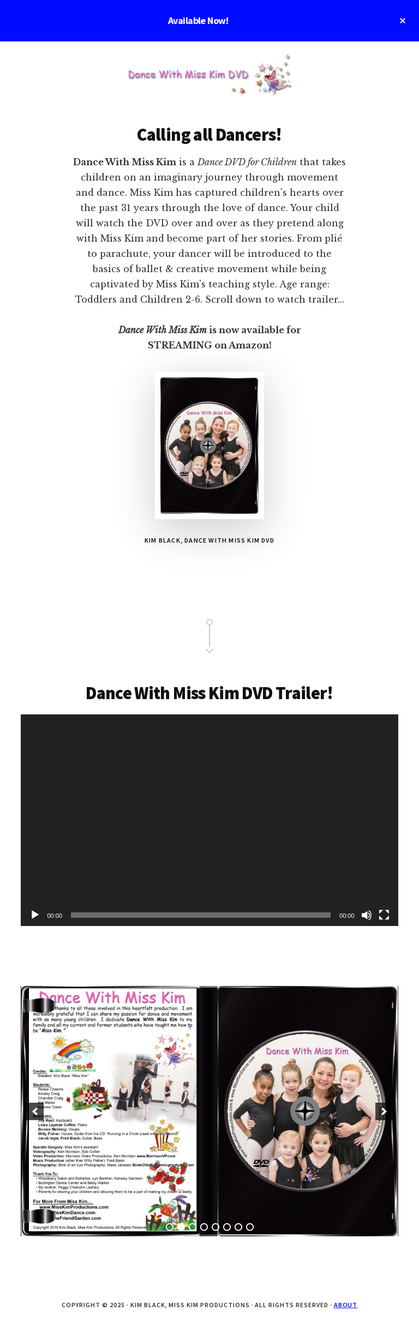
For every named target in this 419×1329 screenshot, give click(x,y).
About (346, 1305)
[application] (209, 820)
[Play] (34, 915)
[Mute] (366, 915)
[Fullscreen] (384, 915)
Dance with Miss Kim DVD (209, 74)
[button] (35, 1111)
